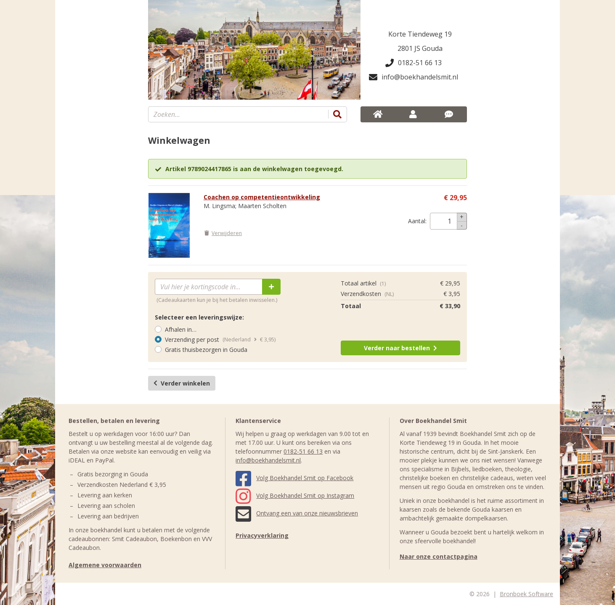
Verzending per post (192, 339)
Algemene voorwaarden (105, 565)
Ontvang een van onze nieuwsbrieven (297, 513)
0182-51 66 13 (413, 62)
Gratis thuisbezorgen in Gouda (206, 350)
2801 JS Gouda (420, 48)
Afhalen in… (180, 329)
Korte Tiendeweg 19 (420, 34)
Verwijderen (223, 233)
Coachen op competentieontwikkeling (262, 197)
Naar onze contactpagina (438, 556)
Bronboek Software (526, 594)
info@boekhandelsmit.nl (413, 77)
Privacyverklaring (262, 535)
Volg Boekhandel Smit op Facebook (294, 478)
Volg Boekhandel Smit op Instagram (295, 495)
